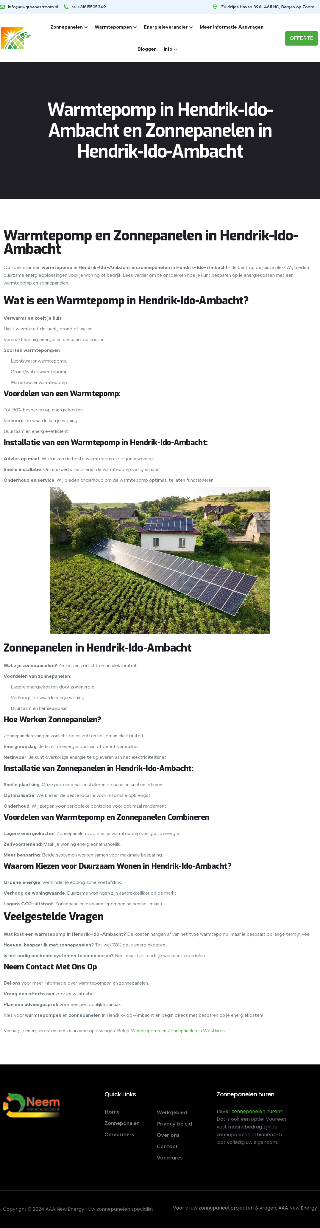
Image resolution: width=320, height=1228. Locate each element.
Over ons (168, 1135)
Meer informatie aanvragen (231, 27)
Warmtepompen (113, 27)
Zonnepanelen (66, 27)
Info (168, 49)
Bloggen (147, 49)
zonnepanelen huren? (257, 1111)
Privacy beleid (174, 1123)
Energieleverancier (166, 27)
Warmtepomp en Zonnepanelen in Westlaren (178, 1030)
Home (112, 1112)
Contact (167, 1146)
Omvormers (119, 1134)
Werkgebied (172, 1112)
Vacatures (170, 1157)
